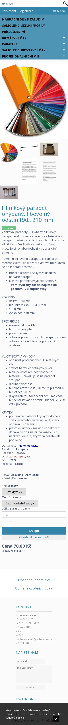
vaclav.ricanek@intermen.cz (34, 639)
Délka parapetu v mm (16, 508)
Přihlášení (9, 11)
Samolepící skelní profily (23, 25)
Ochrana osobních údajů (34, 588)
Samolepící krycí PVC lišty (24, 50)
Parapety (10, 44)
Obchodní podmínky (34, 580)
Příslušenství (13, 32)
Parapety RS (22, 456)
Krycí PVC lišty (14, 38)
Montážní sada (11, 497)
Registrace (25, 11)
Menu (59, 11)
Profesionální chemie (20, 56)
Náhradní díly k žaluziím (23, 19)
